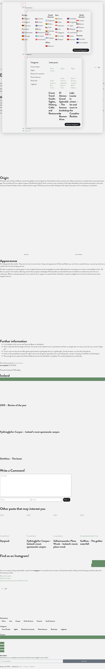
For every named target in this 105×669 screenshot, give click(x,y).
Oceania (39, 621)
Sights (33, 70)
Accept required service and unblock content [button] (14, 580)
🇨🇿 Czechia (39, 18)
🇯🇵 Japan (70, 25)
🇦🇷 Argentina (50, 20)
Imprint (32, 666)
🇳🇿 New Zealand (81, 42)
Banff (72, 85)
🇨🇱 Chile (48, 27)
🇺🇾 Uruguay (49, 38)
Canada (73, 83)
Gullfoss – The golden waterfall (91, 542)
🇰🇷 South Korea (72, 32)
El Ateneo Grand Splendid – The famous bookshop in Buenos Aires (64, 106)
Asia (10, 621)
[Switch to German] (5, 589)
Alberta (73, 88)
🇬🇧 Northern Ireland (42, 32)
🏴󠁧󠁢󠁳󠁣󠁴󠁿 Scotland (39, 36)
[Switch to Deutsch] (99, 67)
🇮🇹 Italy (38, 29)
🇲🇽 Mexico (80, 24)
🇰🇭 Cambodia (71, 18)
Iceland (20, 363)
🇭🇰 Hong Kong (72, 22)
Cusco (52, 88)
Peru (51, 85)
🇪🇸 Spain (25, 39)
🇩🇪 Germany (26, 25)
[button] (92, 68)
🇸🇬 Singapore (59, 32)
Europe (16, 363)
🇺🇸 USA (79, 31)
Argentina (64, 83)
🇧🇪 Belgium (26, 18)
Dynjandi (4, 541)
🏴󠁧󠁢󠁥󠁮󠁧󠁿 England (26, 22)
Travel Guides (35, 66)
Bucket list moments (37, 73)
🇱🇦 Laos (58, 29)
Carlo (20, 666)
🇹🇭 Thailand (59, 39)
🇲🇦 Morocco (49, 46)
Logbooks (34, 84)
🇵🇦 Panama (80, 27)
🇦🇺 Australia (80, 39)
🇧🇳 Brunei (58, 18)
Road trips (34, 80)
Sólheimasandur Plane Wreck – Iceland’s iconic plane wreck (65, 544)
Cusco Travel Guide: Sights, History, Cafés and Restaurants (55, 103)
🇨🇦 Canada (80, 20)
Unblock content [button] (5, 578)
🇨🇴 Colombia (49, 31)
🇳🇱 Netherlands (27, 32)
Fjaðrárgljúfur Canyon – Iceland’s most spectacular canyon (39, 544)
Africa (4, 621)
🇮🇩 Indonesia (59, 25)
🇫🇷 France (38, 22)
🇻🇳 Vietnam (71, 39)
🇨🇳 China (58, 22)
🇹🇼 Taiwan (70, 36)
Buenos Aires (63, 86)
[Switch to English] (95, 67)
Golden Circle (93, 536)
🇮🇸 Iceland (39, 25)
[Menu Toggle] (23, 5)
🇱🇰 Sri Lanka (59, 36)
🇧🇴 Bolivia (48, 24)
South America (52, 82)
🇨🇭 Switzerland (40, 39)
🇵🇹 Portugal (26, 36)
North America (73, 79)
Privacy (26, 666)
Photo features (35, 77)
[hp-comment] (35, 485)
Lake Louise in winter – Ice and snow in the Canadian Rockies (74, 104)
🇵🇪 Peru (48, 34)
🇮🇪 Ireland (25, 29)
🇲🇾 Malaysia (71, 29)
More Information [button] (5, 576)
